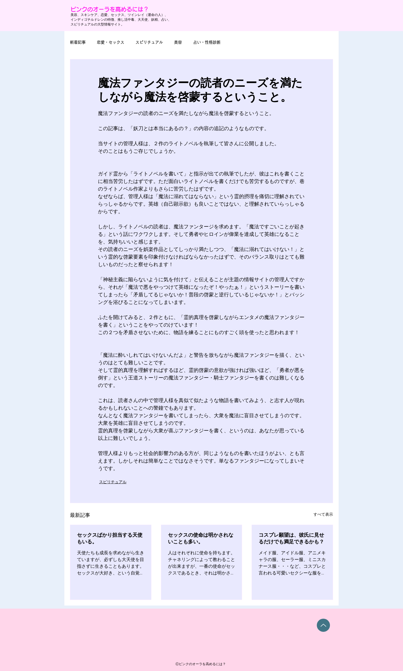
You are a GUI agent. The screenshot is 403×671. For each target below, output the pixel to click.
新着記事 (78, 42)
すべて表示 (323, 514)
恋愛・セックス (110, 42)
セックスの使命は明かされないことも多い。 (200, 538)
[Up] (323, 625)
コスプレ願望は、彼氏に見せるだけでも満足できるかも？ (291, 538)
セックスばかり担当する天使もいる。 (109, 538)
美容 (178, 42)
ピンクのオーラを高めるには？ (110, 9)
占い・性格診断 (207, 42)
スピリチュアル (149, 42)
